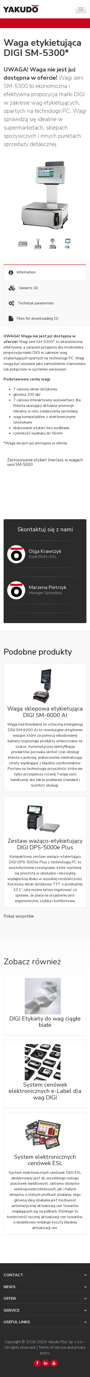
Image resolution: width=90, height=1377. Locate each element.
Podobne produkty (38, 652)
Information (22, 272)
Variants (23, 288)
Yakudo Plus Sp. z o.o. (65, 1342)
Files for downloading (34, 318)
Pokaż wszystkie (19, 916)
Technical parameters (31, 303)
